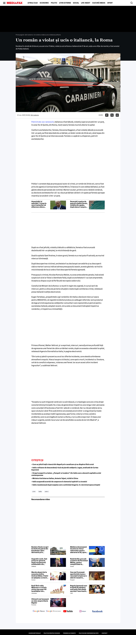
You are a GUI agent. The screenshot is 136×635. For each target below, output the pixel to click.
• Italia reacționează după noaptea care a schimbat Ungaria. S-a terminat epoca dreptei (65, 485)
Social (76, 3)
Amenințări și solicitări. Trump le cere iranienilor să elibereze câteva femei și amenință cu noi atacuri (39, 204)
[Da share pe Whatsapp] (117, 115)
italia (40, 491)
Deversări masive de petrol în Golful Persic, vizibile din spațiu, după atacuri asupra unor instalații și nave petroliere (79, 204)
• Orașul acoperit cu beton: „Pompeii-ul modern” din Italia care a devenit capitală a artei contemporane (66, 474)
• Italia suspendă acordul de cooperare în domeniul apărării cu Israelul (59, 482)
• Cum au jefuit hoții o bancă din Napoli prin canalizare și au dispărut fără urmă (62, 464)
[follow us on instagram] (82, 611)
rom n (46, 491)
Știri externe (65, 3)
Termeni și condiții (69, 633)
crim (33, 491)
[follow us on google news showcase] (53, 611)
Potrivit (42, 122)
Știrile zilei (33, 3)
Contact (104, 633)
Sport (110, 3)
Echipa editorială (35, 633)
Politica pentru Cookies (52, 633)
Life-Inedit (85, 3)
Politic (54, 3)
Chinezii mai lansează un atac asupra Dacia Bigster (40, 601)
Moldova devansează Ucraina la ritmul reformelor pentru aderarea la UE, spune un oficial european (78, 549)
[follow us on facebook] (97, 611)
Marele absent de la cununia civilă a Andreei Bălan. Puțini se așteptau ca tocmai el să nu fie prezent (40, 575)
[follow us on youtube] (68, 611)
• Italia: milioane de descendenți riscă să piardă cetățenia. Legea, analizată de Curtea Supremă (64, 469)
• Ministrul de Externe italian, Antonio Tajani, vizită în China (54, 478)
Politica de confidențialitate (89, 633)
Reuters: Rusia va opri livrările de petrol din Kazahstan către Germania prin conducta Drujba (39, 549)
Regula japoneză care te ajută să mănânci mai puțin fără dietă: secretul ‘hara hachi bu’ (78, 588)
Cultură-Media (98, 3)
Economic (44, 3)
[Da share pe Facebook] (106, 115)
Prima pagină (20, 35)
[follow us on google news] (38, 611)
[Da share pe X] (112, 115)
